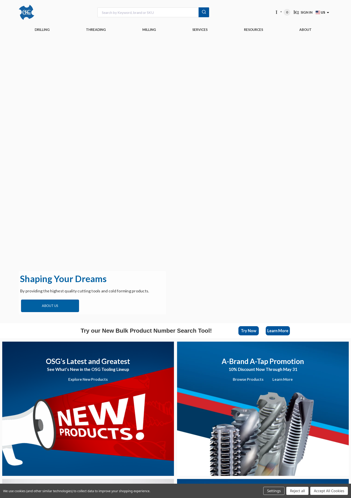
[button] (248, 331)
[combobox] (153, 12)
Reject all (297, 490)
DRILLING (42, 30)
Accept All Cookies (329, 490)
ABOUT (305, 30)
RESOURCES (253, 30)
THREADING (96, 30)
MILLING (149, 30)
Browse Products (248, 379)
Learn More (277, 330)
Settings (274, 490)
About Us (50, 306)
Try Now (248, 330)
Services (200, 30)
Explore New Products (88, 379)
